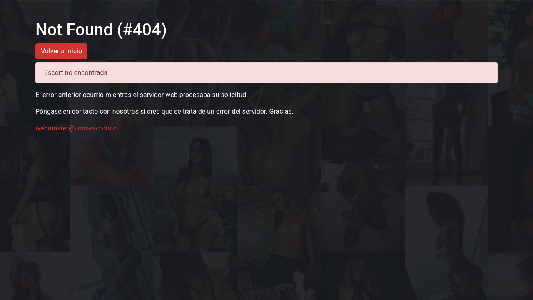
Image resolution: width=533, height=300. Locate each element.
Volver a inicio (61, 51)
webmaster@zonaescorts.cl (76, 128)
